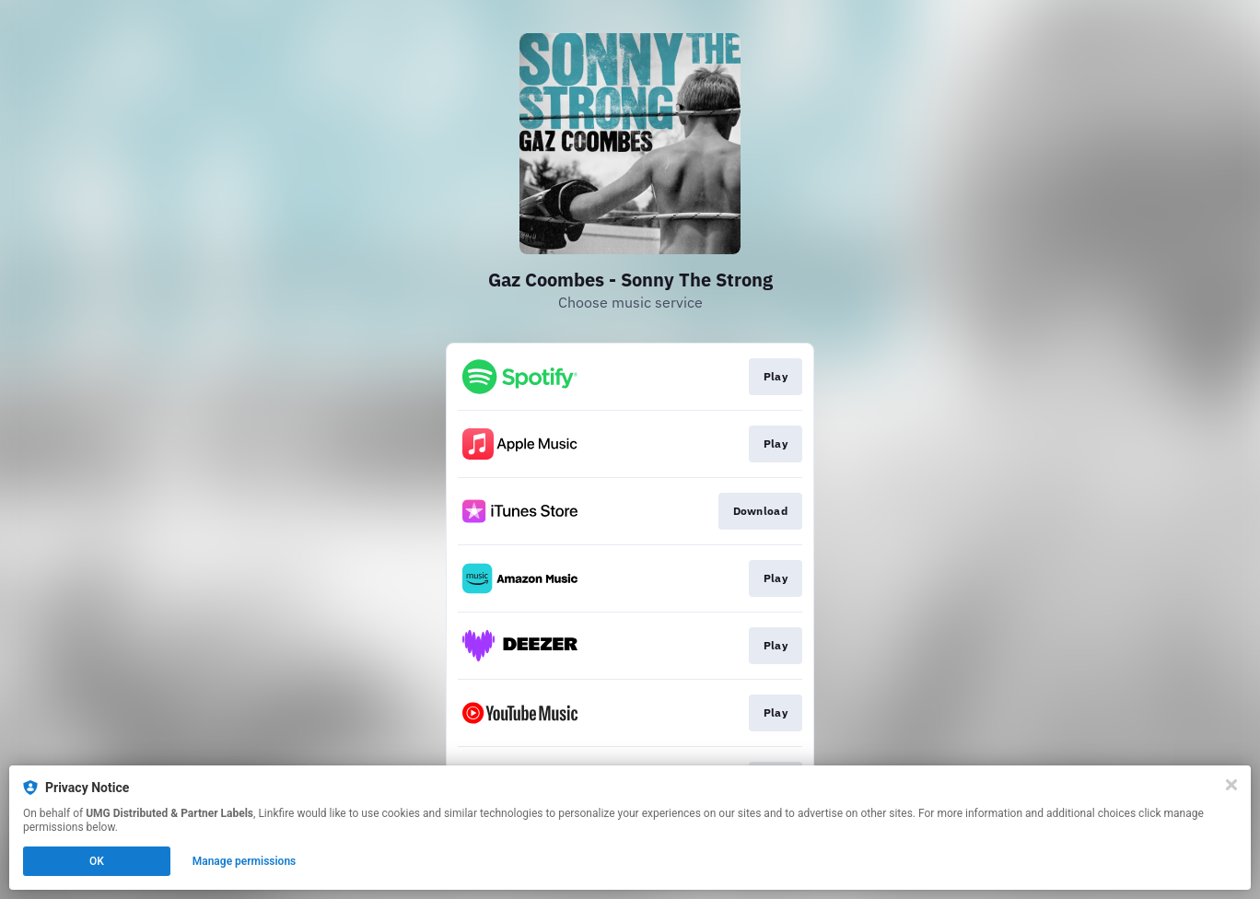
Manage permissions (244, 861)
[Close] (1231, 785)
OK (96, 861)
